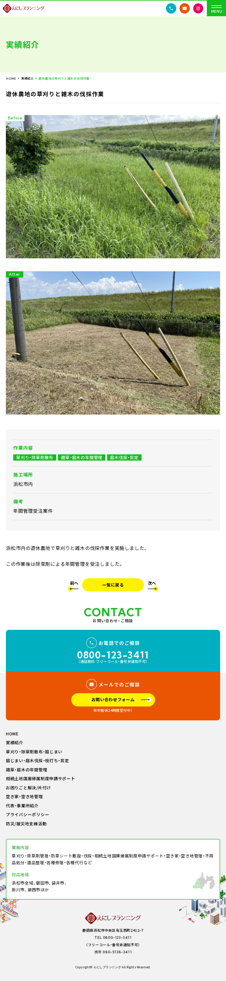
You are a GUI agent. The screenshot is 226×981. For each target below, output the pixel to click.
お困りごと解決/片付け (28, 788)
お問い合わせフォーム (113, 699)
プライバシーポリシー (27, 814)
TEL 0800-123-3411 (112, 937)
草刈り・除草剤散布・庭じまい (34, 752)
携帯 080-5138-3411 (113, 952)
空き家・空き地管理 (24, 796)
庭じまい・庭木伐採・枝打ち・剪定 (37, 760)
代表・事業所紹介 (22, 806)
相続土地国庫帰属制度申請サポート (40, 778)
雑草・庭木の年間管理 (26, 770)
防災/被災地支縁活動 (26, 823)
